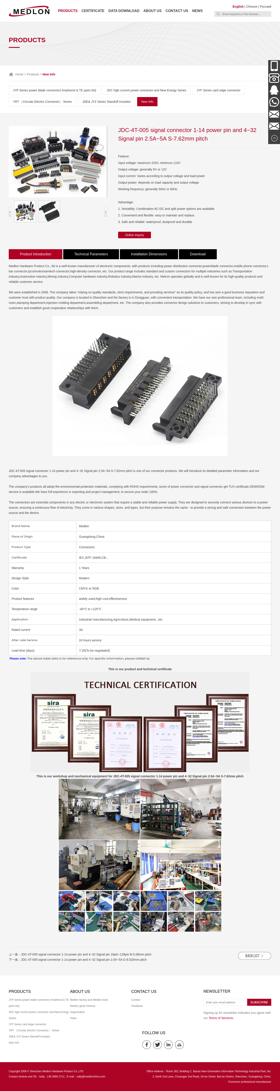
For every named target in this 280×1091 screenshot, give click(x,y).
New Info (147, 101)
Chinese (251, 6)
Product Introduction (35, 254)
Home (19, 74)
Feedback (137, 1005)
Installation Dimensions (149, 254)
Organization (77, 1012)
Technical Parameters (91, 254)
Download (198, 254)
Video (73, 1018)
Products (68, 11)
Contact (135, 999)
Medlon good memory (82, 1005)
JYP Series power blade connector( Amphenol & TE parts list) (54, 90)
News (197, 11)
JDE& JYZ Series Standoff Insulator (106, 101)
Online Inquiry (134, 235)
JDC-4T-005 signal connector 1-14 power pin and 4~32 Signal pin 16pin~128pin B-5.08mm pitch (86, 954)
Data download (123, 11)
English (238, 6)
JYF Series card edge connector (218, 90)
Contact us (177, 11)
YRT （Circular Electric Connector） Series (42, 101)
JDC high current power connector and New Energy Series (146, 90)
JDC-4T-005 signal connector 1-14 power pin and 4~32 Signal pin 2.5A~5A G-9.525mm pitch (84, 959)
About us (152, 11)
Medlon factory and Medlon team (89, 999)
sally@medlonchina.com (91, 1076)
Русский (265, 6)
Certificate (93, 11)
